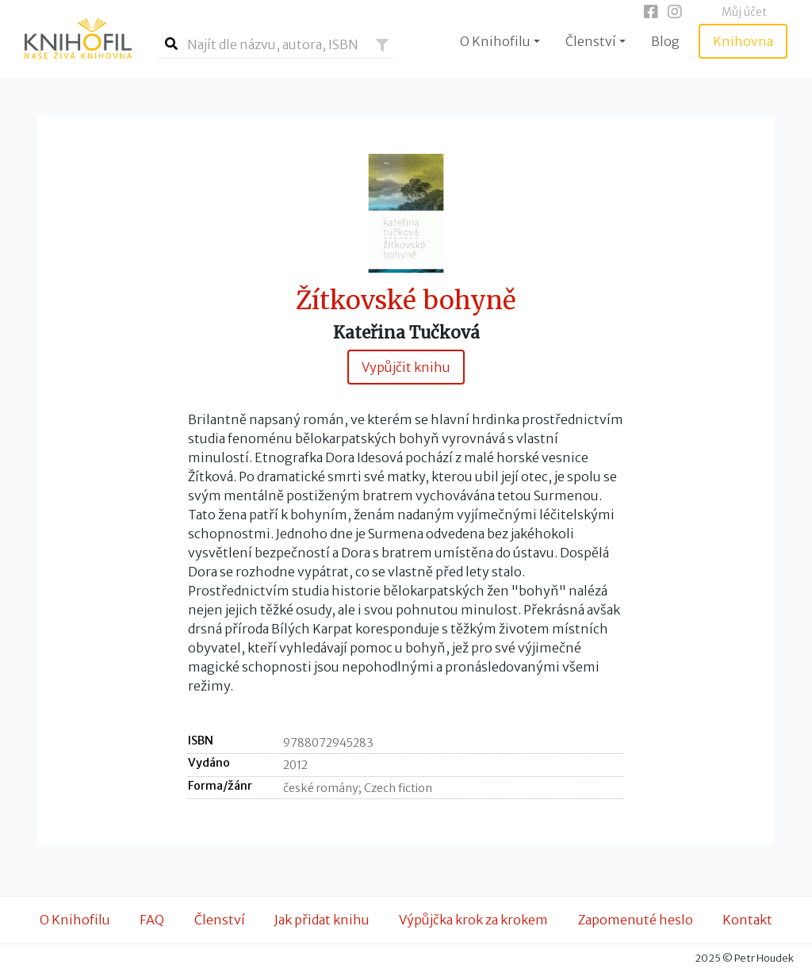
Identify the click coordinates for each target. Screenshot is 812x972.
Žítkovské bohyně (406, 300)
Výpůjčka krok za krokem (473, 920)
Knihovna (743, 41)
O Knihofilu (75, 920)
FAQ (152, 920)
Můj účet (744, 12)
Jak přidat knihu (322, 920)
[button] (382, 45)
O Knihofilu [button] (495, 41)
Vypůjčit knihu (406, 367)
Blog (665, 41)
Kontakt (747, 920)
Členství (219, 920)
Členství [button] (590, 41)
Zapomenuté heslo (635, 920)
